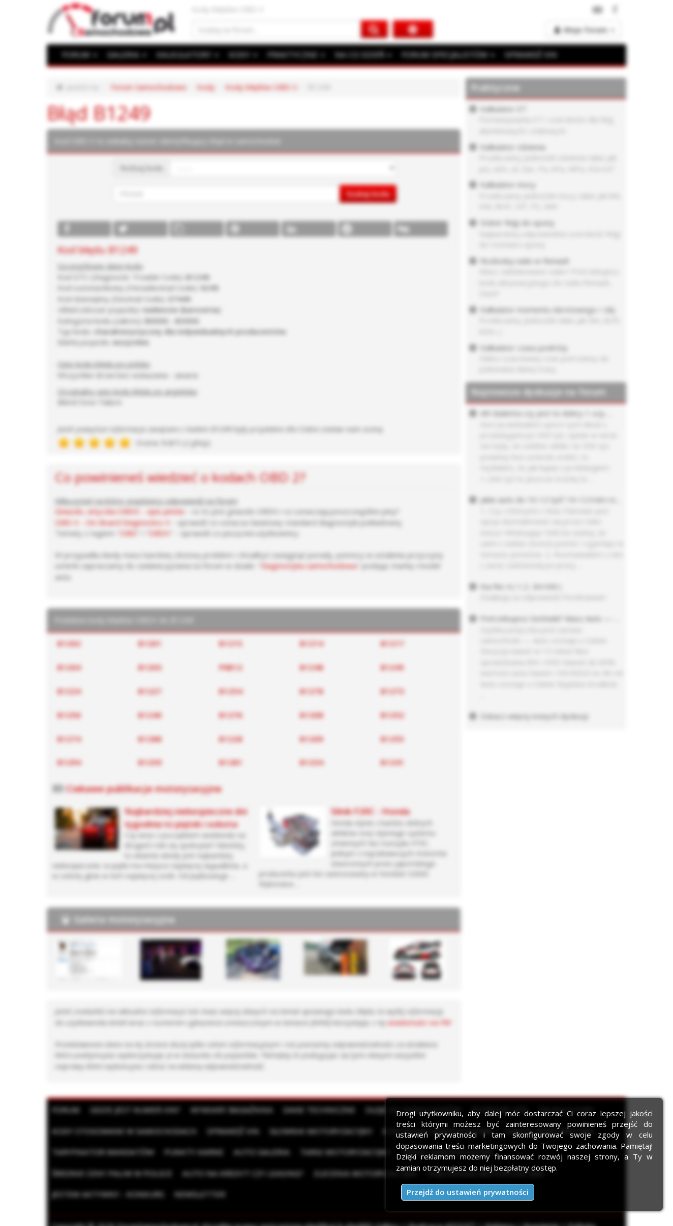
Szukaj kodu (368, 193)
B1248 (311, 667)
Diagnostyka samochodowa (309, 565)
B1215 (230, 643)
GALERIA (126, 54)
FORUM (79, 54)
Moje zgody (123, 1215)
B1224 (69, 691)
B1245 (392, 667)
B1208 (311, 715)
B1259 (150, 762)
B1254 (230, 691)
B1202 (69, 643)
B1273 (392, 691)
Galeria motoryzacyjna (124, 919)
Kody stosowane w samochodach (122, 1130)
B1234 (311, 762)
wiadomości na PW (419, 1022)
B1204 (69, 667)
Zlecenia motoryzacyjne (230, 1173)
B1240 (150, 715)
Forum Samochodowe (149, 87)
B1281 (230, 762)
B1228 (230, 739)
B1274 (69, 739)
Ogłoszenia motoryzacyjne (348, 1173)
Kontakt (166, 1215)
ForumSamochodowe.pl (157, 1205)
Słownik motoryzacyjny (314, 1130)
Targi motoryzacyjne (338, 1152)
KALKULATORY (185, 54)
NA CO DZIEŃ (358, 54)
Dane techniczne (313, 1110)
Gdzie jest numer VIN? (133, 1110)
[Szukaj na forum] (276, 29)
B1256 (69, 715)
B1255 (392, 739)
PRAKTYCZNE (293, 54)
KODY (240, 54)
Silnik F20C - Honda (370, 811)
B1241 (392, 762)
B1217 (392, 643)
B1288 (150, 739)
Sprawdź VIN (228, 1130)
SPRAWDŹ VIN (522, 54)
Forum (65, 1110)
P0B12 (230, 667)
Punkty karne (190, 1152)
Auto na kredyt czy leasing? (111, 1173)
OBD (128, 533)
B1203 (150, 667)
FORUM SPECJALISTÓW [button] (441, 54)
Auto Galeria (256, 1152)
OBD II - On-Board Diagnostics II (112, 522)
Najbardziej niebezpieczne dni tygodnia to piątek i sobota (186, 817)
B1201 (150, 643)
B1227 (150, 691)
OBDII (159, 533)
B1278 (311, 691)
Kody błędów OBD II (261, 87)
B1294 (69, 762)
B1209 (311, 739)
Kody (206, 87)
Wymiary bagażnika (227, 1110)
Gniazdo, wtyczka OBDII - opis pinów (120, 511)
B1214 (311, 643)
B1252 (392, 715)
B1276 (230, 715)
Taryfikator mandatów (101, 1152)
